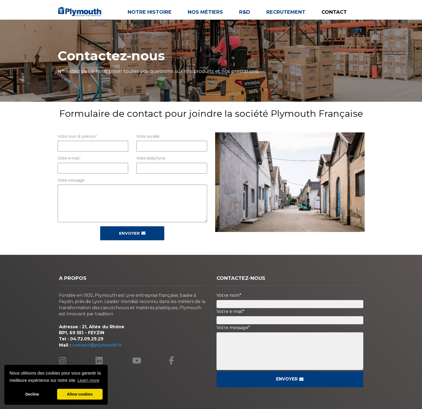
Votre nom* (229, 295)
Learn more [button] (88, 380)
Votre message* (233, 327)
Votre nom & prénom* (77, 136)
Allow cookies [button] (80, 394)
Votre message (71, 180)
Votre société (147, 136)
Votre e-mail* (69, 158)
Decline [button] (32, 394)
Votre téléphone (150, 158)
